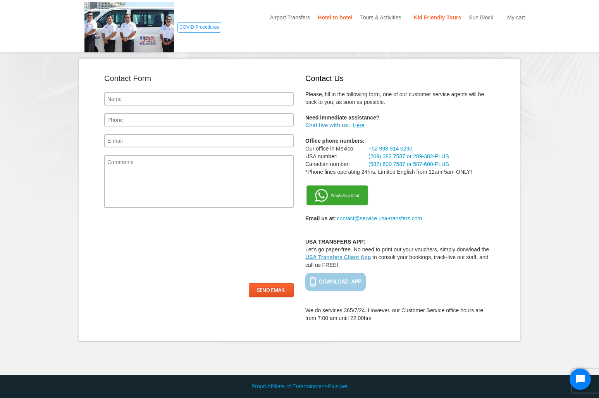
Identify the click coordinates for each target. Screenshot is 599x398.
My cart (516, 17)
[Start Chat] (580, 379)
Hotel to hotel (335, 17)
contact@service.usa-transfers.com (379, 218)
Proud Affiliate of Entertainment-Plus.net (299, 386)
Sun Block (484, 17)
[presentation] (136, 245)
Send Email (271, 290)
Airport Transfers (290, 17)
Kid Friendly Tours (437, 17)
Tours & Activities (383, 17)
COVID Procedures (199, 27)
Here (358, 125)
